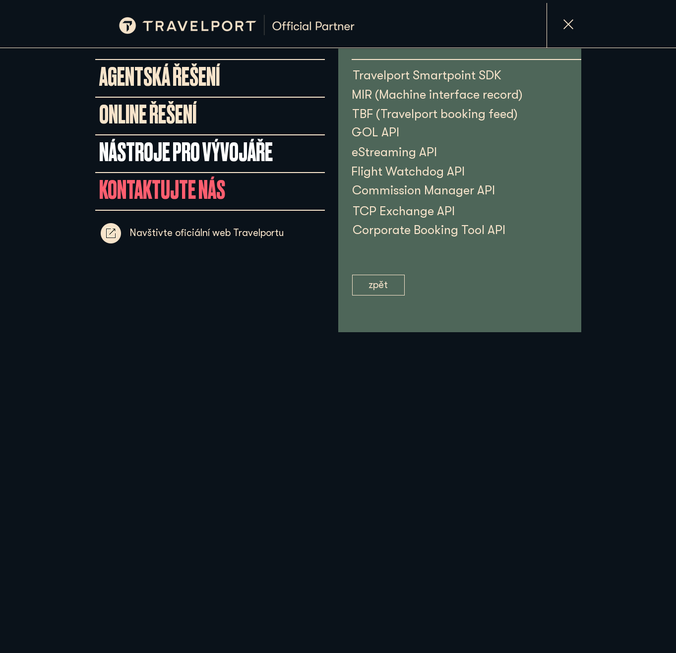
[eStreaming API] (394, 152)
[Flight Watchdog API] (408, 171)
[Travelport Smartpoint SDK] (427, 75)
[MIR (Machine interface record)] (437, 94)
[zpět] (378, 285)
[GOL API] (375, 132)
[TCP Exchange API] (409, 211)
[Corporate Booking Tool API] (445, 229)
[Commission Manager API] (423, 190)
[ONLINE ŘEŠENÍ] (147, 115)
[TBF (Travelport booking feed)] (435, 113)
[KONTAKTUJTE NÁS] (162, 191)
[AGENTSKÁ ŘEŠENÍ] (159, 77)
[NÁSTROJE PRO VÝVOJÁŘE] (186, 153)
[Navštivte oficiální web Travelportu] (206, 233)
